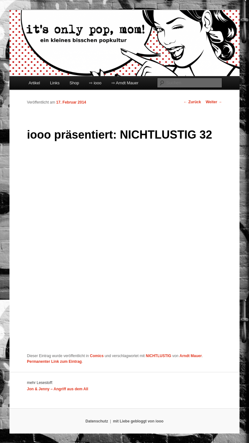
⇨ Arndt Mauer (125, 83)
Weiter (214, 102)
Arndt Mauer (190, 356)
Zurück (192, 102)
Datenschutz (97, 421)
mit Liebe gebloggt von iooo (138, 421)
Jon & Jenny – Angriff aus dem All (57, 389)
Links (54, 83)
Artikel (34, 83)
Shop (74, 83)
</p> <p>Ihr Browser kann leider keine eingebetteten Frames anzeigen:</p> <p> (106, 248)
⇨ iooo (95, 83)
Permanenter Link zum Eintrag (54, 361)
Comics (97, 356)
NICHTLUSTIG (158, 356)
